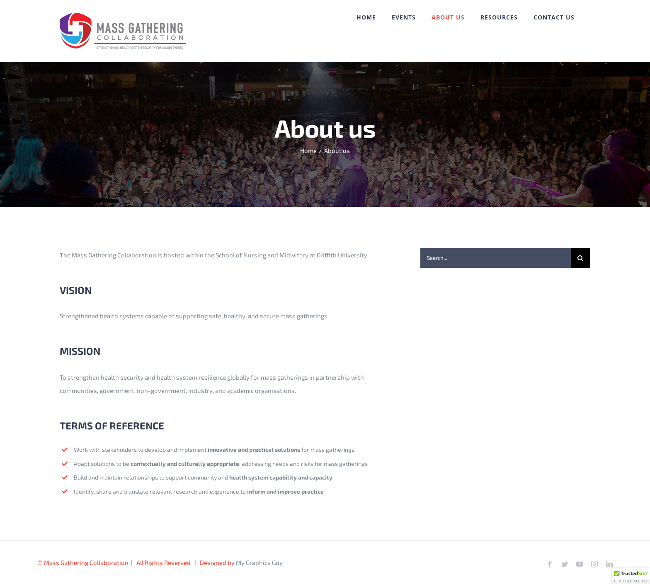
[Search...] (495, 258)
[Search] (580, 258)
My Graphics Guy (259, 562)
